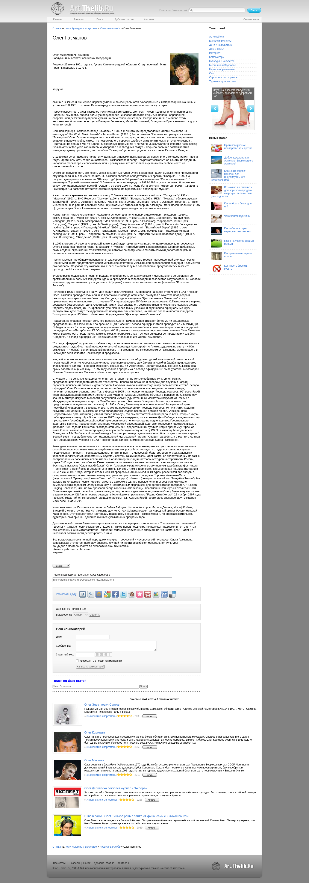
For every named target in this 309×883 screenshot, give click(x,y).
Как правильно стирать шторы (231, 256)
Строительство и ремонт (224, 77)
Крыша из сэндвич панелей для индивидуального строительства (228, 175)
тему (68, 28)
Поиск (86, 863)
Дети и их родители (220, 44)
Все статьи (59, 863)
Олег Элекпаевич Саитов (102, 704)
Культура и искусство (84, 28)
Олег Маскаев (94, 760)
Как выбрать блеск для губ (231, 206)
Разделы (75, 863)
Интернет (214, 52)
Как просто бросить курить (229, 268)
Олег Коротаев (94, 732)
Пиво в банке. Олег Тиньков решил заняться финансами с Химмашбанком (136, 816)
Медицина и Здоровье (222, 65)
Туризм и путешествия (222, 81)
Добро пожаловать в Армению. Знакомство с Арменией (232, 160)
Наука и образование (222, 69)
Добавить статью (104, 863)
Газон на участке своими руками (232, 243)
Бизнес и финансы (220, 40)
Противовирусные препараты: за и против (231, 148)
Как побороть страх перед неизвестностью (231, 231)
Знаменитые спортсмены (101, 716)
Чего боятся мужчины (230, 218)
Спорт (213, 73)
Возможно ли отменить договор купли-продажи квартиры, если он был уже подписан (231, 192)
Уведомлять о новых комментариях (99, 660)
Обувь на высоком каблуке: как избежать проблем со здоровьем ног (232, 93)
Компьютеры (216, 57)
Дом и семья (216, 48)
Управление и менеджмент (102, 799)
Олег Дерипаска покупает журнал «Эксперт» (115, 788)
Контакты (123, 863)
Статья (57, 28)
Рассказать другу (66, 594)
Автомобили (216, 36)
